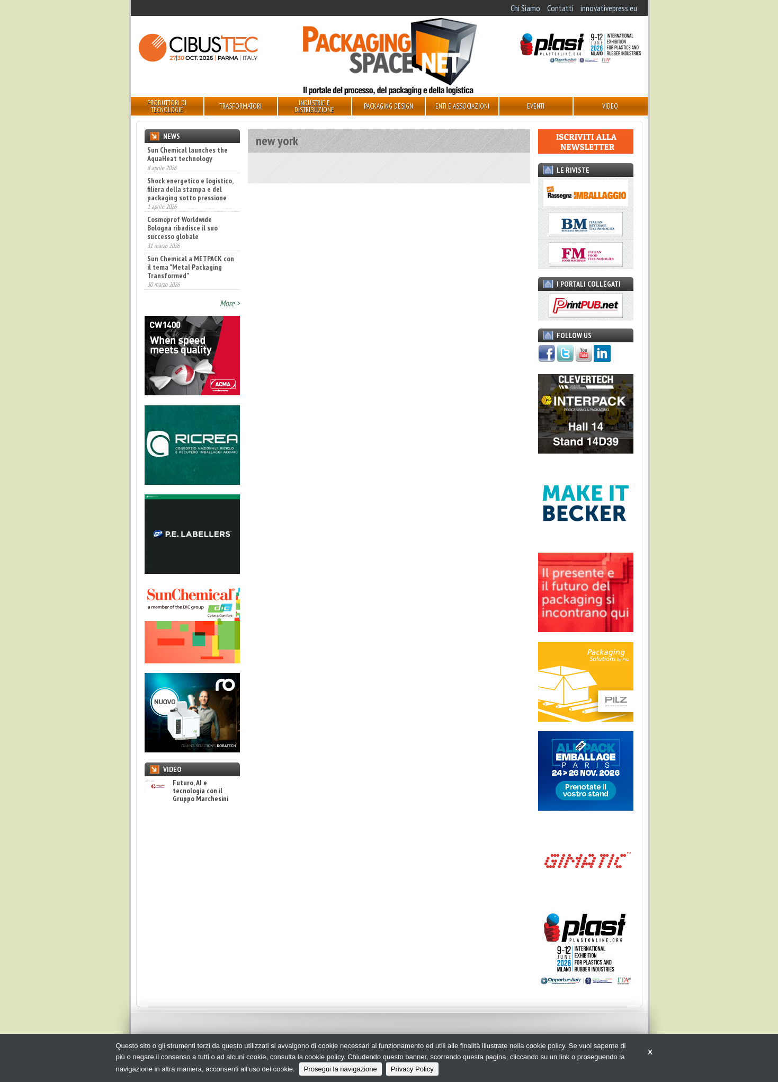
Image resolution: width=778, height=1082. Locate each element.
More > (230, 303)
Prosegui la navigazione (340, 1069)
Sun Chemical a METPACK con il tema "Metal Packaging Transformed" (190, 267)
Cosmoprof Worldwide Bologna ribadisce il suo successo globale (182, 228)
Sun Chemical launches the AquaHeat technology (187, 154)
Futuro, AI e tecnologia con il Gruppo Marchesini (186, 791)
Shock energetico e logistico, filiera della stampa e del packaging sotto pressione (190, 189)
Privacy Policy (412, 1069)
